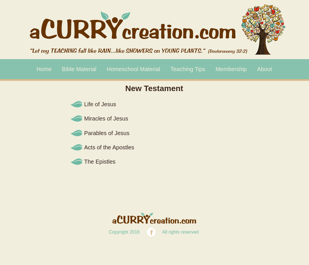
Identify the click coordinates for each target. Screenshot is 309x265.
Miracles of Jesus (106, 118)
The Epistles (100, 161)
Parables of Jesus (107, 133)
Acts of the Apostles (109, 147)
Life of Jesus (100, 104)
